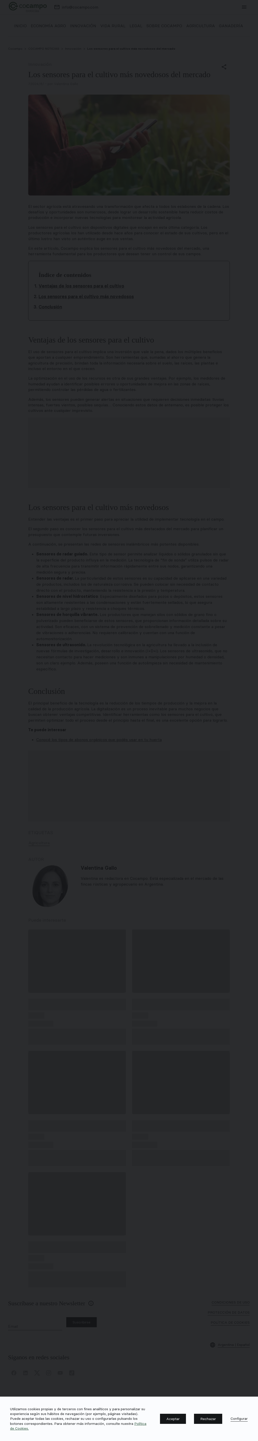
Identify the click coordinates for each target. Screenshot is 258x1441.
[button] (173, 1419)
